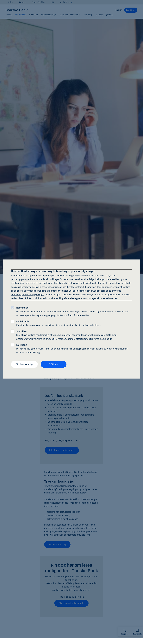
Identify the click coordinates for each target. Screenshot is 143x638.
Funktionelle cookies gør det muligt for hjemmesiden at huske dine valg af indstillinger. (59, 323)
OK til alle (53, 364)
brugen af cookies (99, 290)
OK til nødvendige (24, 364)
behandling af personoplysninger (27, 294)
